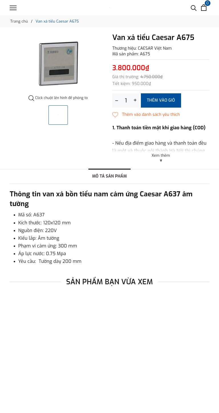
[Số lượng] (126, 100)
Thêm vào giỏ (161, 100)
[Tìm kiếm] (194, 8)
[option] (58, 64)
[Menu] (13, 7)
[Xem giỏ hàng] (203, 7)
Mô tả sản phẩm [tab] (109, 176)
